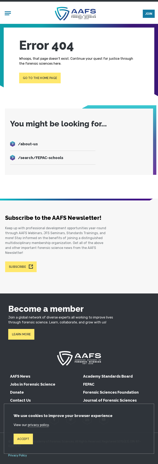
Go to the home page (40, 78)
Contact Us (20, 400)
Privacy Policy (17, 455)
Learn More (21, 334)
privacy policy (38, 425)
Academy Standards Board (108, 376)
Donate (17, 392)
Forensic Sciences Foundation (111, 392)
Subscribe (17, 266)
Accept (23, 439)
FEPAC (88, 384)
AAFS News (20, 376)
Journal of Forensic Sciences (110, 400)
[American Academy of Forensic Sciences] (75, 14)
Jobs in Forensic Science (32, 384)
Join (148, 13)
